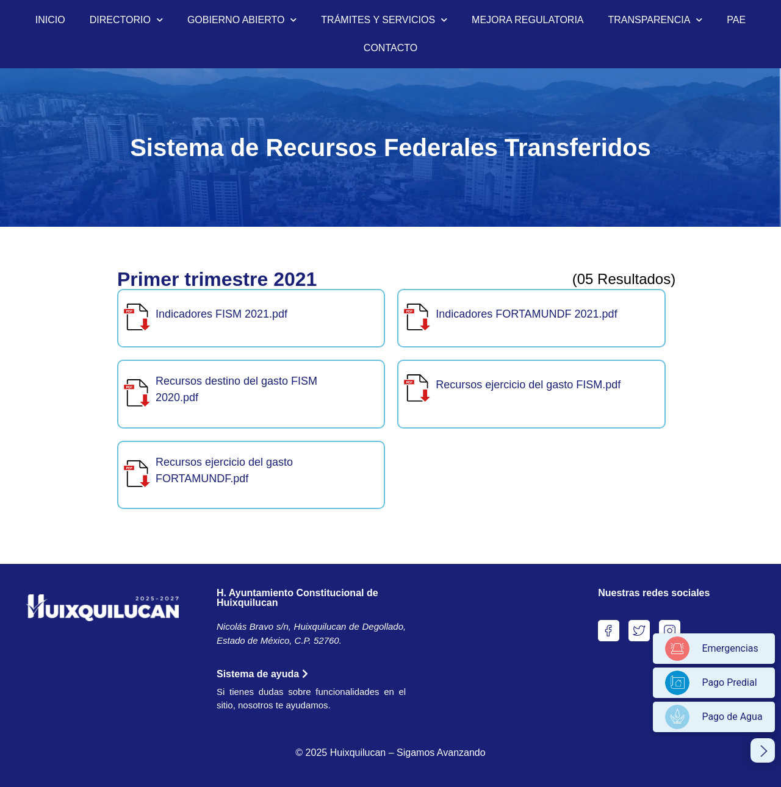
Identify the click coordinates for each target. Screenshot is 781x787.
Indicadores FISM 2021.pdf (221, 314)
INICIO (50, 20)
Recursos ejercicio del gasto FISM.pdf (528, 385)
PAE (736, 20)
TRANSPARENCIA (655, 19)
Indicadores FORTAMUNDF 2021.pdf (526, 314)
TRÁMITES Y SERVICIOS (384, 19)
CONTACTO (390, 48)
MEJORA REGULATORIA (527, 20)
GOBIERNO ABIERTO (242, 19)
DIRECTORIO (126, 19)
